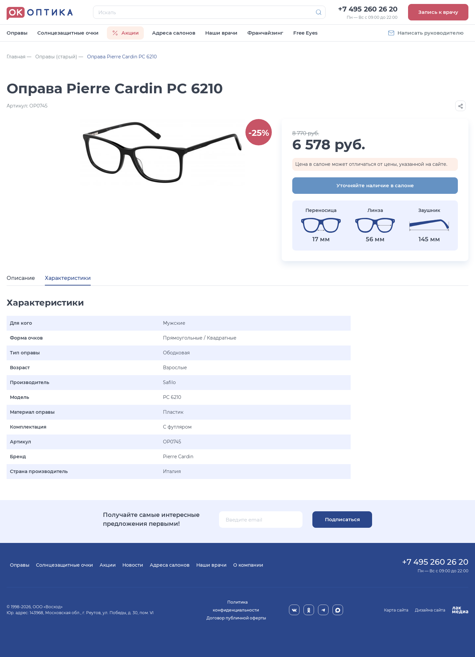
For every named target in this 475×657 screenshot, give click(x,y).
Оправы (17, 33)
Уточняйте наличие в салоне (375, 185)
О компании (248, 565)
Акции (108, 565)
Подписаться (342, 519)
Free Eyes (305, 33)
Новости (132, 565)
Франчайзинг (265, 33)
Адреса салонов (173, 33)
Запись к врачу (438, 12)
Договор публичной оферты (236, 617)
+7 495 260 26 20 (367, 9)
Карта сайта (396, 610)
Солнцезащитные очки (68, 33)
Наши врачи (221, 33)
